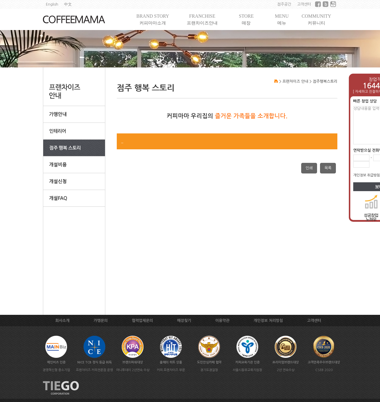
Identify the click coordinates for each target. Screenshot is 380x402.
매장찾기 (184, 320)
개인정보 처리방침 (268, 320)
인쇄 (309, 168)
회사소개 (62, 320)
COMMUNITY (316, 20)
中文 (68, 4)
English (52, 4)
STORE (246, 20)
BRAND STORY (152, 20)
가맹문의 (101, 320)
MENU (282, 20)
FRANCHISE (202, 20)
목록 (327, 168)
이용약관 (222, 320)
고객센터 (304, 4)
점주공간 (284, 4)
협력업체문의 (142, 320)
